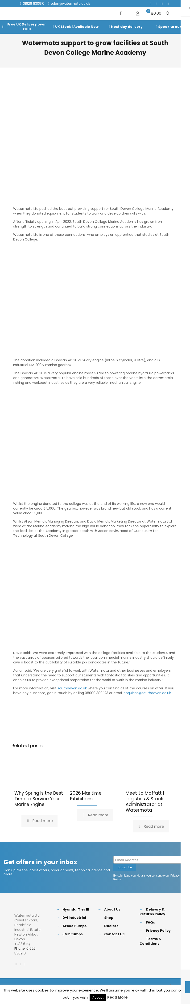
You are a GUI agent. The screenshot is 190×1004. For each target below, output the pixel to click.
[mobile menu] (121, 13)
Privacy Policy (158, 930)
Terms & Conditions (150, 941)
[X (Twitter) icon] (156, 3)
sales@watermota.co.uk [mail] (70, 3)
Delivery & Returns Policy (152, 911)
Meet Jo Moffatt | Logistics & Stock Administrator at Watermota (145, 801)
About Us (112, 909)
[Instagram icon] (168, 3)
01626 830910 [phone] (33, 3)
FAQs (150, 922)
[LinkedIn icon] (162, 3)
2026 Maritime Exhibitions (86, 796)
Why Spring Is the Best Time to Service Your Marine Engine (38, 799)
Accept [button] (97, 997)
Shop (108, 917)
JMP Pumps (72, 934)
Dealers (111, 926)
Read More (117, 997)
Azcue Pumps (74, 926)
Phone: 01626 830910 (25, 951)
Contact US (114, 934)
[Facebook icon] (150, 3)
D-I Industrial (74, 917)
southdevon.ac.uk (72, 688)
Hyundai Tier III (75, 909)
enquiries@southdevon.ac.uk (147, 693)
